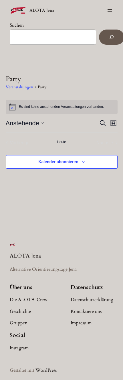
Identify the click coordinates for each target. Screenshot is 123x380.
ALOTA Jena (41, 10)
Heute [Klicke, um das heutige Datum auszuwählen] (61, 142)
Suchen (17, 25)
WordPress (46, 370)
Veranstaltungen (19, 87)
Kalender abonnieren (58, 161)
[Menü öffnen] (109, 10)
